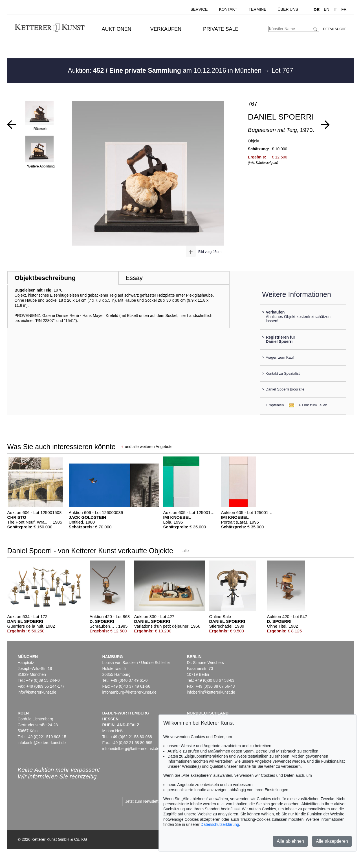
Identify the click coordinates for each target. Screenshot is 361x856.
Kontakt (228, 9)
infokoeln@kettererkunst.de (41, 742)
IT (335, 9)
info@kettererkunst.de (36, 692)
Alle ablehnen (290, 841)
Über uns (288, 9)
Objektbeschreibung (45, 277)
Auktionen (116, 29)
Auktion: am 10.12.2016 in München (165, 70)
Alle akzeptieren (332, 841)
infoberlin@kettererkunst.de (211, 692)
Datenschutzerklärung (220, 824)
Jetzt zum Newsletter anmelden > (154, 801)
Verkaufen (165, 29)
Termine (257, 9)
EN (326, 9)
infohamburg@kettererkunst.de (129, 692)
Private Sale (220, 29)
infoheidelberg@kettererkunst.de (130, 748)
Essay (134, 277)
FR (344, 9)
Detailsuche (335, 29)
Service (199, 9)
